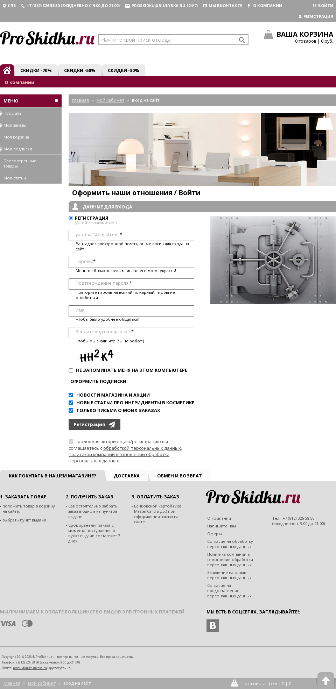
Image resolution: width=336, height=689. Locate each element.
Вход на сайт (77, 683)
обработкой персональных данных (142, 448)
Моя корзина (16, 137)
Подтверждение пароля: (104, 283)
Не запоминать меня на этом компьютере (131, 370)
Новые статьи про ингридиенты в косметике (135, 402)
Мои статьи (15, 177)
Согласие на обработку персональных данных (230, 544)
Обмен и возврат (179, 476)
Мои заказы (13, 125)
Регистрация (316, 16)
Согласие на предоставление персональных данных (229, 590)
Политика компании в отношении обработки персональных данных (230, 559)
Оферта (214, 533)
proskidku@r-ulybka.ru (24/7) (161, 5)
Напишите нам (221, 525)
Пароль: (86, 261)
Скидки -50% (79, 70)
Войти (323, 5)
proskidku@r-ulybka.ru (30, 668)
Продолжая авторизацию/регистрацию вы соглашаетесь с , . (125, 451)
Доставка (127, 476)
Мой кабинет (42, 683)
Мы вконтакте (222, 5)
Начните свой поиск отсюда (136, 39)
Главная (12, 683)
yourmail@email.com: (99, 234)
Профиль (11, 113)
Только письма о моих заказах (118, 410)
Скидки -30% (123, 70)
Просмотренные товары (20, 163)
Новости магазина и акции (113, 395)
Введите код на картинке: (105, 331)
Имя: (80, 310)
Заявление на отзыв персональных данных (229, 575)
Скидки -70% (35, 70)
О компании (265, 5)
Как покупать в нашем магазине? (52, 476)
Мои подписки (16, 148)
